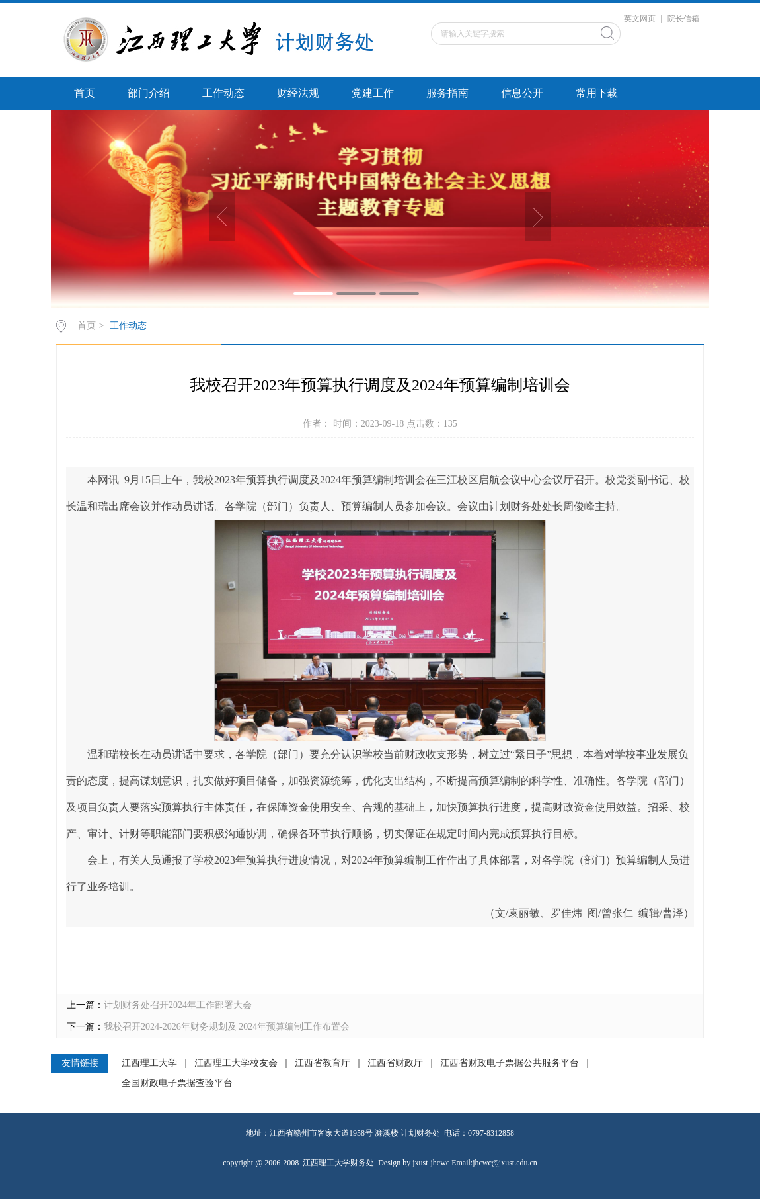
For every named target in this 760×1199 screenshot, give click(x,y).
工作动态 (223, 93)
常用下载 (597, 93)
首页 (84, 93)
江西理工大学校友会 (236, 1063)
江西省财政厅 (395, 1063)
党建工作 (373, 93)
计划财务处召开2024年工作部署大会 (178, 1005)
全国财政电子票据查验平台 (177, 1083)
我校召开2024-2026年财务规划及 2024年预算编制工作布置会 (227, 1027)
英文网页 (640, 18)
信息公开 (522, 93)
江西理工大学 (149, 1063)
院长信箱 (683, 18)
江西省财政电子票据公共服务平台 (509, 1063)
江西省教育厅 (322, 1063)
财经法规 (298, 93)
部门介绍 (149, 93)
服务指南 (447, 93)
